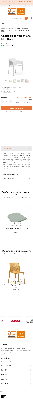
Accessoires (16, 231)
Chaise (16, 287)
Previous (15, 242)
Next (18, 242)
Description (7, 148)
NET (16, 194)
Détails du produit (10, 174)
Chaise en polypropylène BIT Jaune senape (16, 285)
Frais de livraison (7, 89)
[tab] (16, 148)
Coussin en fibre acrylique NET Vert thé (16, 228)
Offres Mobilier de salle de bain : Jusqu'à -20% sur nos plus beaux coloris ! (16, 2)
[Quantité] (6, 101)
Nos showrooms (7, 92)
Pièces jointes (8, 178)
